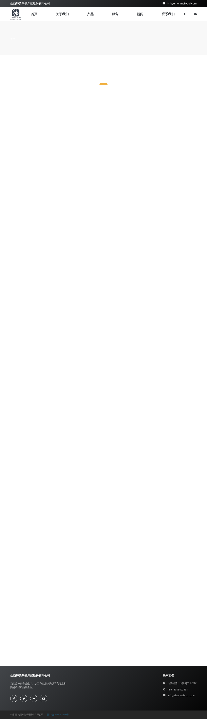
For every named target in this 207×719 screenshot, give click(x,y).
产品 (90, 14)
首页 (34, 14)
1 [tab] (103, 84)
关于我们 (62, 14)
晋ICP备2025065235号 (58, 714)
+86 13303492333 (178, 689)
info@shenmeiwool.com (182, 3)
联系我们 (168, 14)
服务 (115, 14)
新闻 (140, 14)
